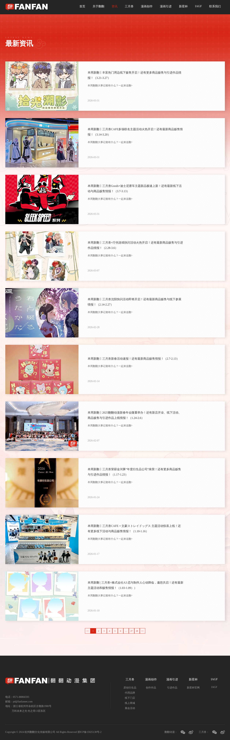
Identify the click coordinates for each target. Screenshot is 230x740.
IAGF (198, 6)
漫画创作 (147, 6)
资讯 (114, 6)
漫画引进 (166, 6)
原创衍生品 (130, 687)
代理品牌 (130, 692)
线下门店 (130, 698)
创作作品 (151, 687)
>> (142, 631)
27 (131, 631)
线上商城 (130, 703)
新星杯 (183, 6)
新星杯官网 (193, 687)
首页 (82, 6)
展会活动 (130, 708)
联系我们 (215, 6)
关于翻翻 (98, 6)
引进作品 (172, 687)
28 (137, 631)
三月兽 (129, 6)
